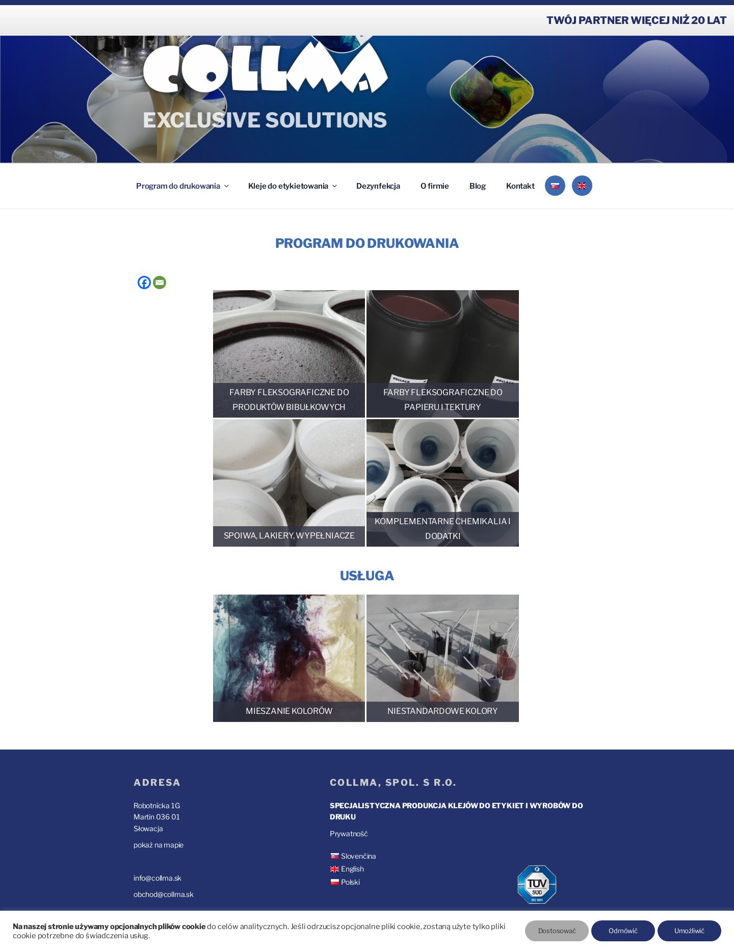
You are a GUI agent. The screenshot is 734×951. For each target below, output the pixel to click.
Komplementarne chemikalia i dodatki (443, 529)
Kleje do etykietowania (293, 186)
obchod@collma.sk (164, 894)
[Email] (159, 282)
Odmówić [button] (623, 931)
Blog (477, 186)
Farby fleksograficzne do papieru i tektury (443, 400)
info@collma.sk (157, 877)
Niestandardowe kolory (442, 711)
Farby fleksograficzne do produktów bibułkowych (289, 400)
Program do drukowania (183, 186)
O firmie (435, 186)
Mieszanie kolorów (289, 711)
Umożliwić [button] (689, 931)
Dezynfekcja (378, 186)
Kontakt (520, 186)
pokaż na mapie (159, 844)
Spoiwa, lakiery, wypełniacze (289, 536)
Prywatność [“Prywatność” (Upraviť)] (349, 833)
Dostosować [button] (557, 931)
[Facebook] (144, 282)
